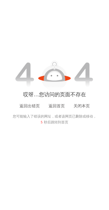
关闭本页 (82, 106)
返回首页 (57, 106)
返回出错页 (29, 106)
